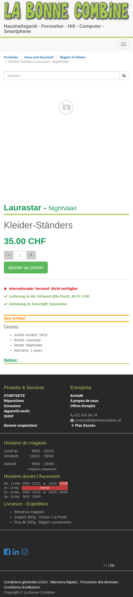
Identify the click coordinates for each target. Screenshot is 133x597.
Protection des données (99, 582)
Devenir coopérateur (20, 425)
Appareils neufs (17, 411)
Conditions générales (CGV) (26, 582)
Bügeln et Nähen (73, 57)
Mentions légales (64, 582)
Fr (105, 565)
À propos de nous (84, 401)
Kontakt (76, 396)
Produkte (11, 57)
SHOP (9, 416)
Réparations (14, 401)
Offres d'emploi (82, 406)
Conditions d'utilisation (22, 587)
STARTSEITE (14, 396)
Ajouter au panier (25, 267)
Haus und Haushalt (39, 57)
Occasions (12, 406)
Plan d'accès (85, 425)
